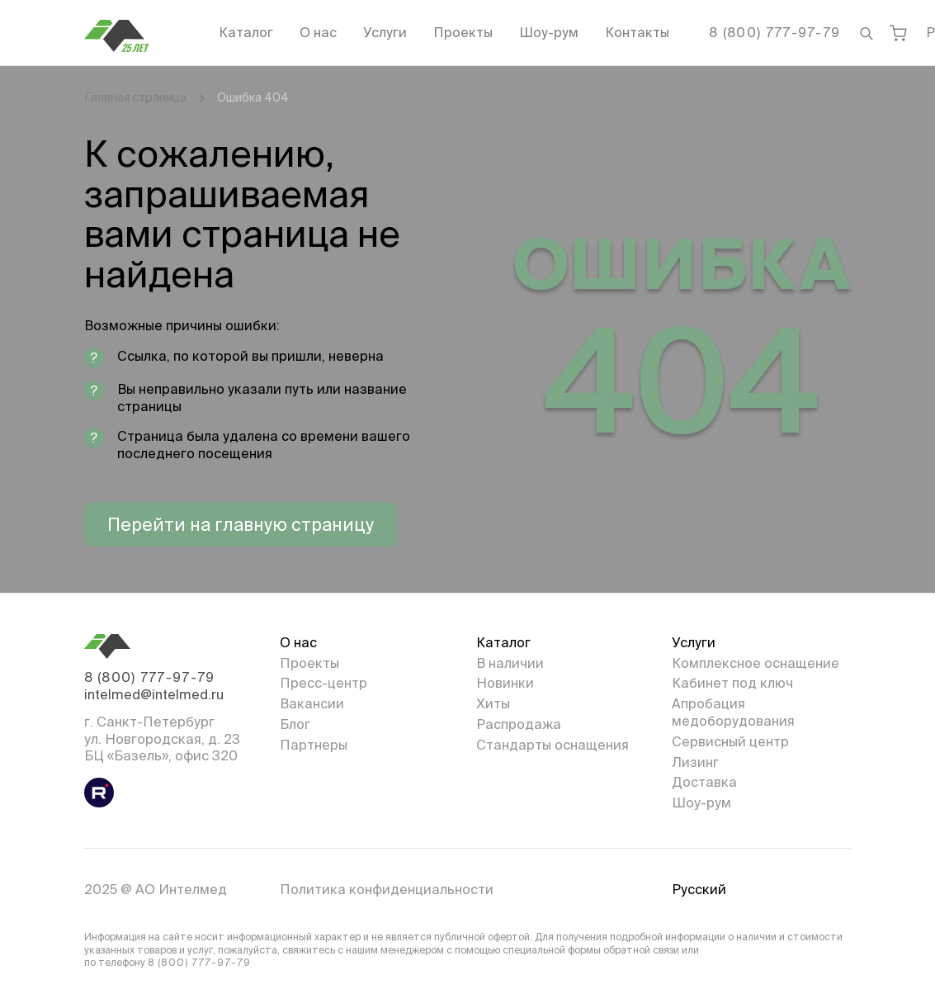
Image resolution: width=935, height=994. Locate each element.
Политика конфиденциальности (386, 889)
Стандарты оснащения (552, 744)
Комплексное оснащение (755, 663)
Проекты (463, 32)
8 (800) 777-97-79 (774, 32)
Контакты (637, 32)
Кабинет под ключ (732, 682)
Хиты (493, 703)
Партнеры (313, 744)
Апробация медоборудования (733, 712)
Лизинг (695, 762)
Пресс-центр (323, 682)
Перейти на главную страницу (240, 524)
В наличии (510, 663)
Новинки (505, 682)
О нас (318, 32)
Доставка (704, 781)
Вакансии (312, 703)
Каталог (246, 32)
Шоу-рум (548, 32)
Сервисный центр (730, 741)
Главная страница (135, 97)
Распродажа (518, 724)
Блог (295, 724)
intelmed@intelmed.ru (154, 694)
